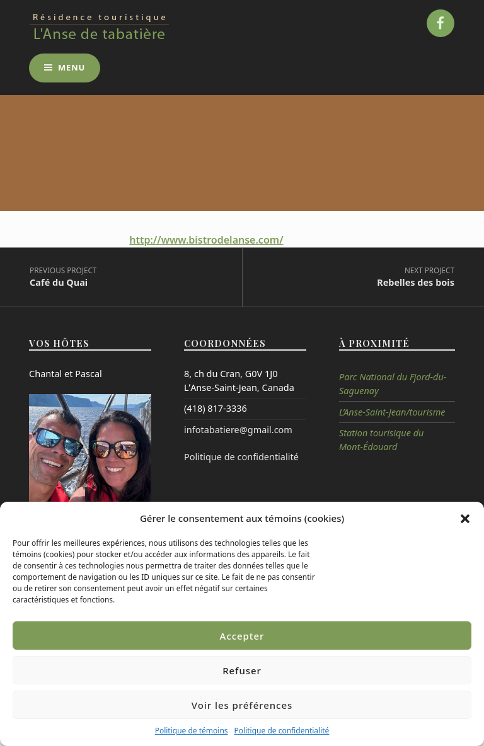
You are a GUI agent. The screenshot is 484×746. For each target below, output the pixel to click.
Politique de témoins (191, 730)
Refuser (242, 670)
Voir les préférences (242, 705)
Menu (71, 67)
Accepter (242, 636)
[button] (465, 518)
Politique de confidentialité (282, 730)
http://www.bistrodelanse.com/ (206, 240)
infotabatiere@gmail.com (238, 430)
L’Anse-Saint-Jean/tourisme (392, 412)
